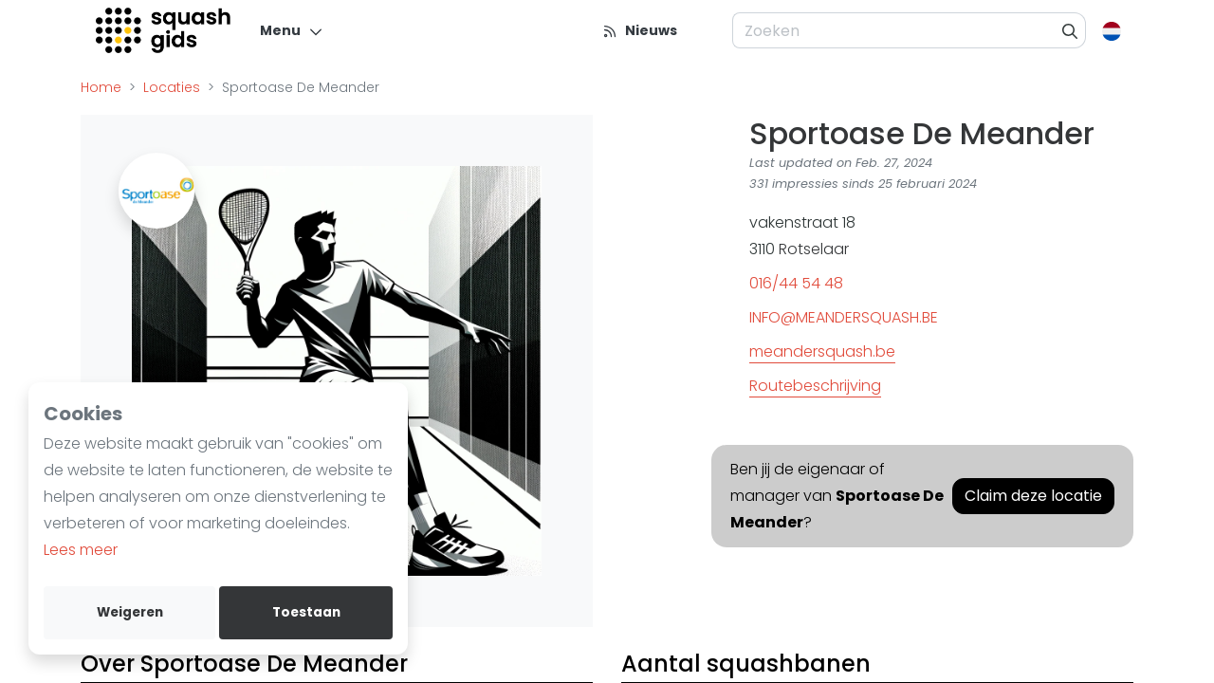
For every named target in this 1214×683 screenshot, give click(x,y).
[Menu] (291, 30)
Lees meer (81, 550)
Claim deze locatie (1033, 496)
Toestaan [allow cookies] (306, 612)
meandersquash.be (822, 351)
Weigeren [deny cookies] (130, 612)
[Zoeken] (1070, 30)
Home (101, 87)
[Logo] (164, 30)
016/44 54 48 (796, 283)
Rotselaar (814, 249)
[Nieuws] (640, 30)
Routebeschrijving (815, 386)
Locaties (171, 87)
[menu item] (709, 30)
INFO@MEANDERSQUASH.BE (843, 317)
